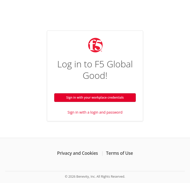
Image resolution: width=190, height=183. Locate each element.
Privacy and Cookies (77, 153)
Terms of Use (119, 153)
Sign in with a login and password (95, 112)
